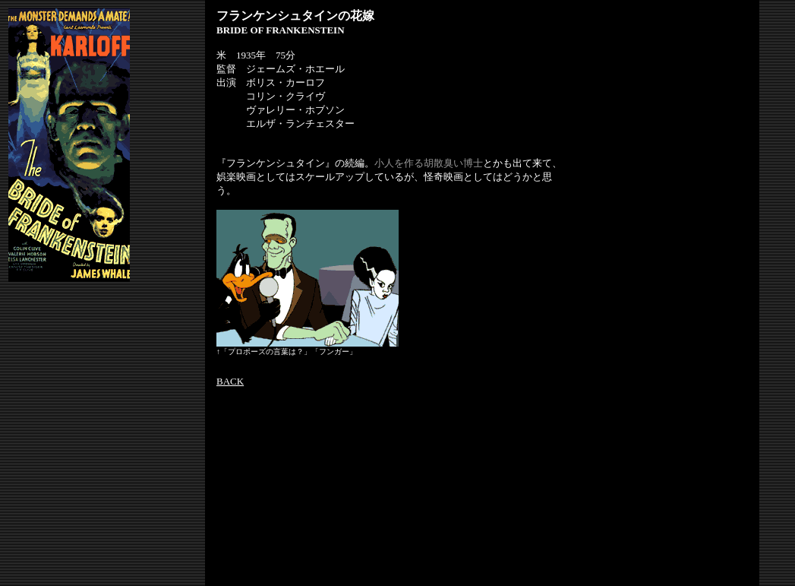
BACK (230, 381)
